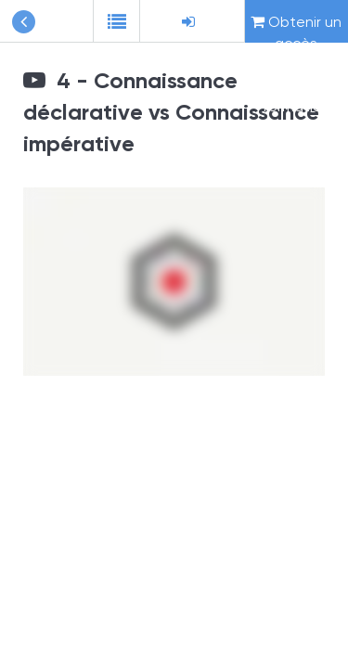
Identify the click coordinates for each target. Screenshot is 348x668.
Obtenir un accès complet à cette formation (296, 28)
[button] (116, 21)
